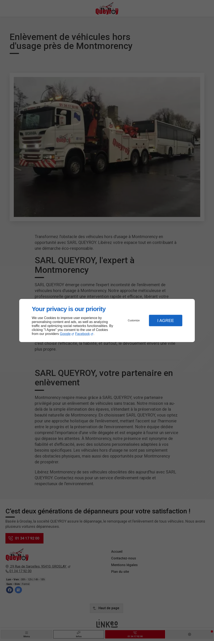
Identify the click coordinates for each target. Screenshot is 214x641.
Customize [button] (134, 320)
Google (65, 334)
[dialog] (107, 320)
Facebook (82, 334)
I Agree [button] (165, 320)
